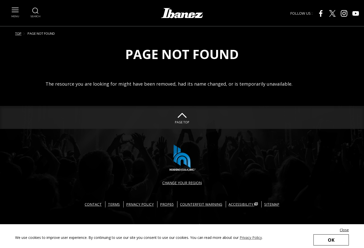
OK (331, 240)
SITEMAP (271, 204)
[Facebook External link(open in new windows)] (320, 13)
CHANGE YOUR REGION (182, 182)
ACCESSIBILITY (243, 204)
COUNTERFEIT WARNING (201, 204)
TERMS (114, 204)
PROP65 (167, 204)
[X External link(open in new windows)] (332, 13)
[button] (15, 10)
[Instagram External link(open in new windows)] (344, 13)
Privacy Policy (251, 237)
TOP (18, 33)
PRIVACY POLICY (140, 204)
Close (344, 229)
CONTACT (93, 204)
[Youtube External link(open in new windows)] (355, 13)
